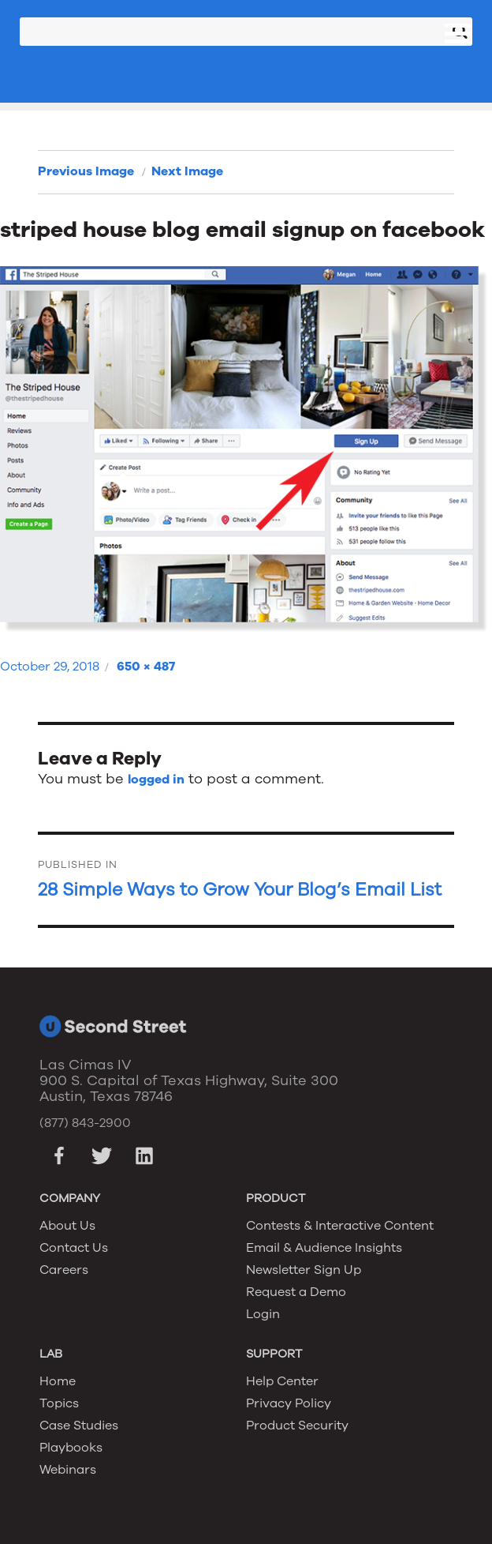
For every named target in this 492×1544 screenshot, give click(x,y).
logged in (156, 779)
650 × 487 (146, 666)
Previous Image (86, 171)
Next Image (187, 171)
